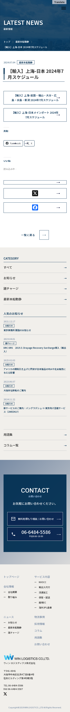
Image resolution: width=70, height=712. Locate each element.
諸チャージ (35, 288)
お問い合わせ (42, 644)
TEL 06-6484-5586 (13, 685)
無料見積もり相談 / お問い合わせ (36, 524)
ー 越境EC (40, 602)
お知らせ (35, 278)
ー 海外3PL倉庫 (43, 607)
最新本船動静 (22, 41)
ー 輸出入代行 (42, 587)
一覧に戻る (35, 235)
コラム (38, 630)
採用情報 (39, 624)
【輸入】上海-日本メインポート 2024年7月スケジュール (35, 115)
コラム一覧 (35, 445)
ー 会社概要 (10, 592)
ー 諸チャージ (11, 632)
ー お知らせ (10, 622)
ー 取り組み (10, 597)
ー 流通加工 (41, 592)
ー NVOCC (40, 582)
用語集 (35, 434)
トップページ (11, 577)
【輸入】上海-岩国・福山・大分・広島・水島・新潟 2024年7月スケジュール (35, 97)
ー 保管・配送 (42, 597)
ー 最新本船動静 (12, 627)
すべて (35, 267)
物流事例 (39, 617)
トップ (7, 41)
